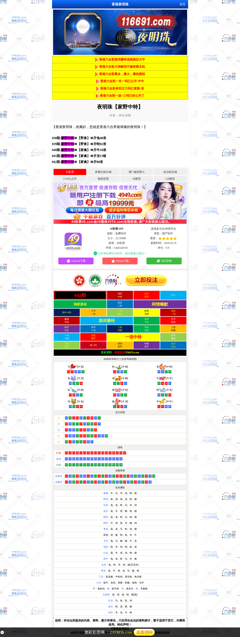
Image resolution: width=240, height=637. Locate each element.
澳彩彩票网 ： (119, 632)
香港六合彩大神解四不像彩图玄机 (120, 66)
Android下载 (76, 261)
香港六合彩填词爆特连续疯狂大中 (120, 59)
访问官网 (164, 261)
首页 (182, 4)
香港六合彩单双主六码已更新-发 (120, 88)
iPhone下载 (120, 261)
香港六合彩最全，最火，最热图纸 (120, 74)
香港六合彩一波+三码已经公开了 (120, 95)
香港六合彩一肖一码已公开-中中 (120, 81)
